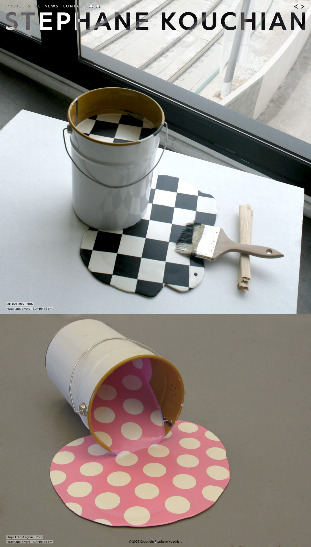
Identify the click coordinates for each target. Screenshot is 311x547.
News (52, 6)
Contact (74, 6)
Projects (18, 6)
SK (37, 6)
